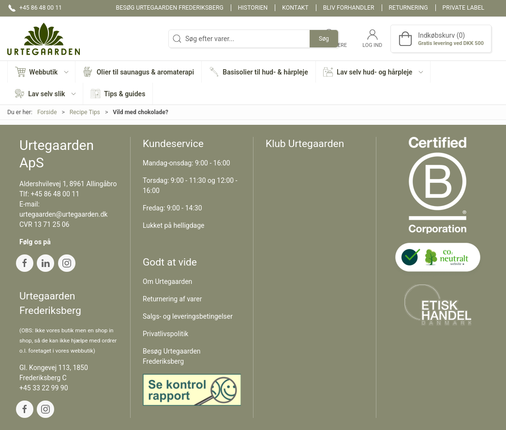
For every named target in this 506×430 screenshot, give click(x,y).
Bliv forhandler (348, 7)
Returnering (408, 7)
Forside (47, 112)
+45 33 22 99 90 (43, 388)
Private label (463, 7)
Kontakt (295, 7)
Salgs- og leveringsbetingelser (188, 316)
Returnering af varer (172, 299)
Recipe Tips (85, 112)
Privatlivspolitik (165, 334)
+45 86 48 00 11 (55, 194)
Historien (253, 7)
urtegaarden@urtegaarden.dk (63, 214)
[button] (41, 72)
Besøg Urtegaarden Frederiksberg (169, 7)
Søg (324, 38)
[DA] (43, 38)
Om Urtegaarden (167, 281)
